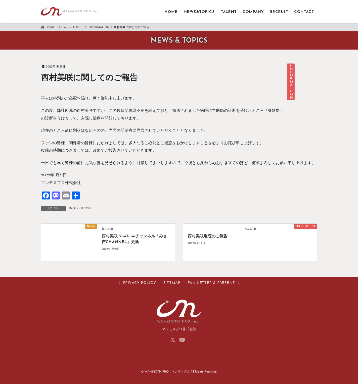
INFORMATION (80, 208)
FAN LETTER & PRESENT (211, 283)
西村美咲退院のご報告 (207, 236)
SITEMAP (171, 283)
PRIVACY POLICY (139, 283)
